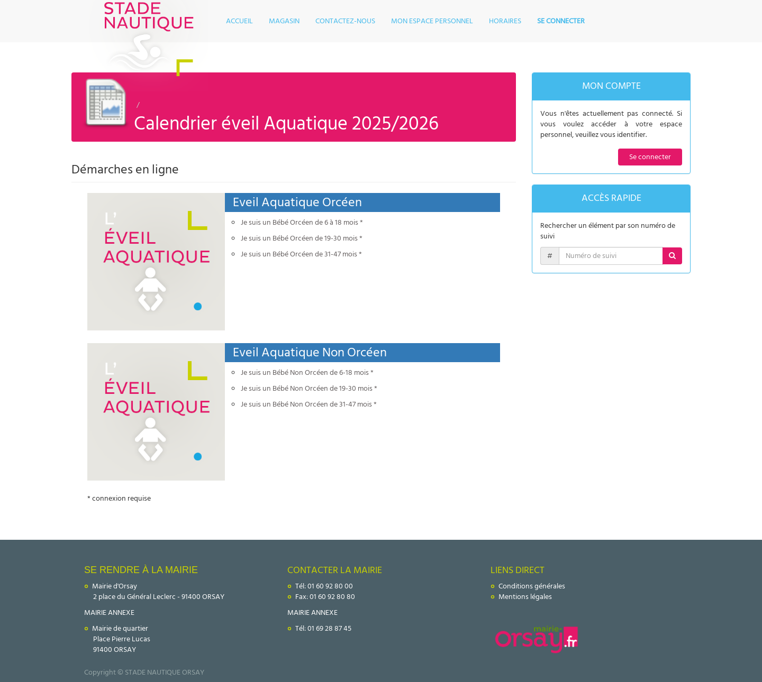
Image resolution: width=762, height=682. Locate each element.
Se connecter (650, 157)
